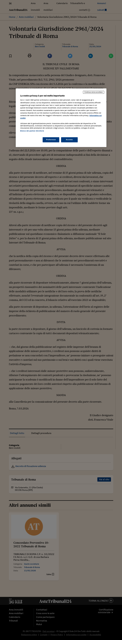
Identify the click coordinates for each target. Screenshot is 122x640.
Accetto (69, 140)
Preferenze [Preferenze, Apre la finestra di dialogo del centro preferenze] (51, 140)
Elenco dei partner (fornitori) (32, 131)
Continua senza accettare (93, 92)
